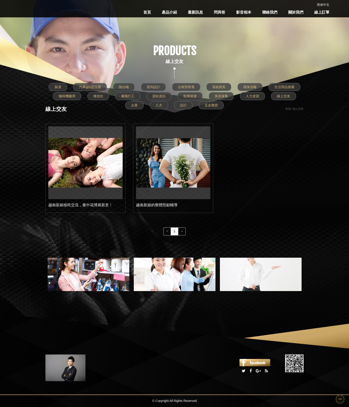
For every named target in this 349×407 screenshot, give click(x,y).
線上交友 (283, 96)
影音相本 (243, 12)
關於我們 (295, 12)
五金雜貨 (211, 105)
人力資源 (252, 96)
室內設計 (153, 87)
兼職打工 (127, 96)
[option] (88, 274)
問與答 (219, 12)
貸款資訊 (159, 96)
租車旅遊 (190, 96)
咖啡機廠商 (67, 96)
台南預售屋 (186, 87)
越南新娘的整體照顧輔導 (157, 205)
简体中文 (323, 4)
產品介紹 (169, 12)
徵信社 (98, 96)
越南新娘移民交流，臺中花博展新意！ (80, 205)
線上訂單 (321, 12)
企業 (134, 105)
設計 (183, 105)
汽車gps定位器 (90, 87)
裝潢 (58, 87)
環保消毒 (250, 87)
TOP (340, 399)
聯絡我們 (269, 12)
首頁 (147, 12)
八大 (159, 105)
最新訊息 (195, 12)
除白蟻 (124, 87)
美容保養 (221, 96)
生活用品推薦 (284, 87)
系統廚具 (218, 87)
